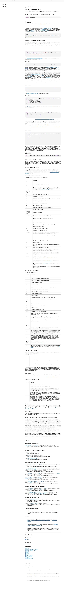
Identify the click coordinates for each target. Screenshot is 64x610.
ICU (53, 35)
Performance (28, 404)
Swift (26, 61)
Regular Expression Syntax (32, 167)
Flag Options (28, 373)
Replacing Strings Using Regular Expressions (35, 486)
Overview (28, 22)
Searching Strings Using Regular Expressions (35, 462)
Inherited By (28, 542)
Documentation (5, 2)
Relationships (29, 535)
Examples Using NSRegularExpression (35, 40)
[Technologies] (28, 1)
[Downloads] (42, 1)
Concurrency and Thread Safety (33, 159)
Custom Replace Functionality (31, 508)
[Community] (32, 1)
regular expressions (29, 36)
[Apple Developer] (14, 1)
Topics (27, 440)
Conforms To (28, 546)
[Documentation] (37, 1)
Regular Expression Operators (31, 270)
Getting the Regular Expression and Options (34, 450)
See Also (27, 563)
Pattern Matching (29, 566)
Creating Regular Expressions (31, 443)
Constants (27, 516)
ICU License (28, 411)
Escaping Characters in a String (32, 497)
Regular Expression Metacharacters (33, 175)
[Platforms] (23, 1)
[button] (49, 1)
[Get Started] (19, 1)
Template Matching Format (31, 350)
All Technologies (3, 4)
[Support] (46, 1)
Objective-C (29, 61)
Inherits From (28, 537)
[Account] (51, 1)
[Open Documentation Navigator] (1, 2)
